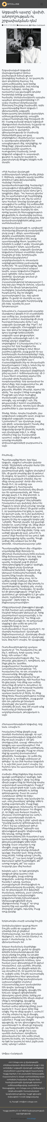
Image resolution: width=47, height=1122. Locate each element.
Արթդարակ (23, 25)
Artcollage (31, 1118)
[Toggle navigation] (41, 4)
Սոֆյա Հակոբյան (38, 25)
